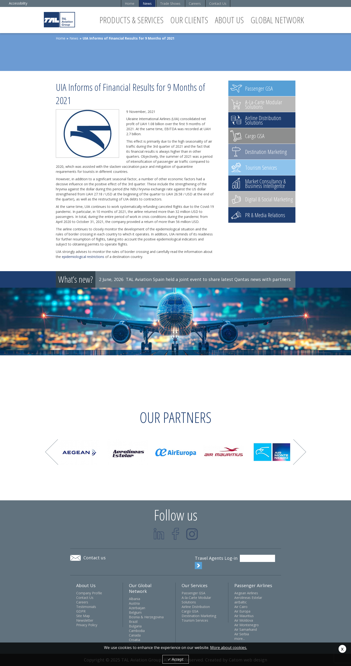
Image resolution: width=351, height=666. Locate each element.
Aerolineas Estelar (248, 597)
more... (239, 638)
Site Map (83, 615)
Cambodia (137, 630)
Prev (51, 452)
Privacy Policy (86, 625)
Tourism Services (195, 620)
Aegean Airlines (246, 593)
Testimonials (86, 606)
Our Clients (189, 20)
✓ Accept (176, 659)
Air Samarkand (245, 629)
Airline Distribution (196, 606)
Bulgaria (135, 626)
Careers (195, 3)
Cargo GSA (190, 611)
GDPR (81, 611)
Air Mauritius (244, 615)
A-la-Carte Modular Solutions (196, 599)
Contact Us (217, 3)
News (147, 3)
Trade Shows (170, 3)
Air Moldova (243, 620)
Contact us (94, 558)
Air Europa (242, 611)
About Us (229, 20)
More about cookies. (228, 647)
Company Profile (89, 593)
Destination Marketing (199, 615)
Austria (134, 603)
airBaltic (240, 602)
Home (129, 3)
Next (299, 452)
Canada (135, 635)
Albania (134, 598)
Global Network (277, 20)
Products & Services (131, 20)
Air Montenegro (246, 625)
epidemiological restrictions (83, 256)
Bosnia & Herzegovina (146, 617)
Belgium (135, 612)
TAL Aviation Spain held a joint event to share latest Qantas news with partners (208, 279)
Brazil (133, 621)
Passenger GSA (193, 593)
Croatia (134, 639)
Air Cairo (240, 606)
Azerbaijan (137, 608)
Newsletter (84, 620)
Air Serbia (241, 634)
